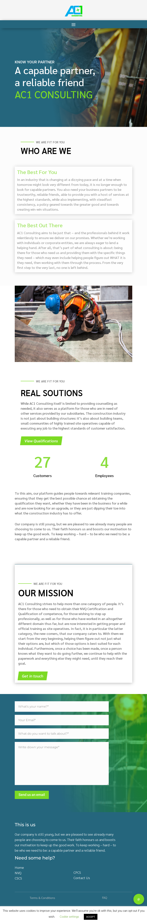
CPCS (77, 872)
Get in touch (33, 675)
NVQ (18, 873)
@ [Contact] (138, 899)
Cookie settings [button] (69, 916)
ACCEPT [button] (90, 916)
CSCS (18, 878)
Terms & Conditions (42, 898)
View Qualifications (41, 440)
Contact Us (82, 877)
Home (19, 867)
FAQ (104, 898)
